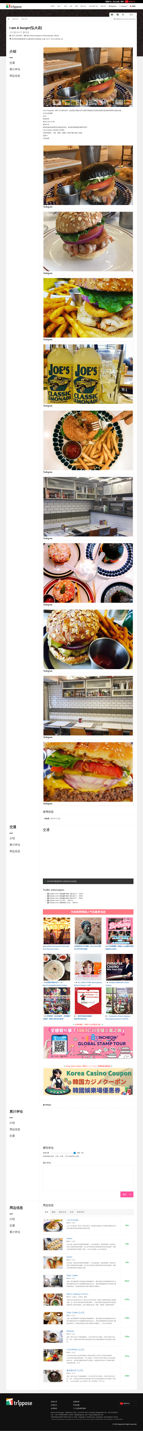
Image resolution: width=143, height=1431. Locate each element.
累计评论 (14, 69)
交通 (12, 62)
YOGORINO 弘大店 (75, 1350)
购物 (77, 6)
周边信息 (14, 75)
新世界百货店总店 (80, 1019)
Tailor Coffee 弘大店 (75, 1312)
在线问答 (76, 1402)
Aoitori (69, 1238)
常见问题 (76, 1405)
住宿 (72, 6)
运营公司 (54, 1402)
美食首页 (15, 19)
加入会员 (116, 1)
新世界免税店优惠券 (85, 1016)
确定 (125, 1194)
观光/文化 (84, 6)
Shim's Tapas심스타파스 (77, 1294)
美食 (67, 6)
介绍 (12, 838)
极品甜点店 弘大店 (75, 1370)
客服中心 (108, 1)
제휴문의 (54, 1405)
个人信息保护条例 (79, 1408)
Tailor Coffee (72, 1275)
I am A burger (73, 1220)
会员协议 (54, 1408)
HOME (56, 6)
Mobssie (70, 1331)
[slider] (75, 1153)
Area (61, 6)
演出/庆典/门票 (94, 6)
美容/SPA (104, 6)
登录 (122, 1)
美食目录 (24, 19)
